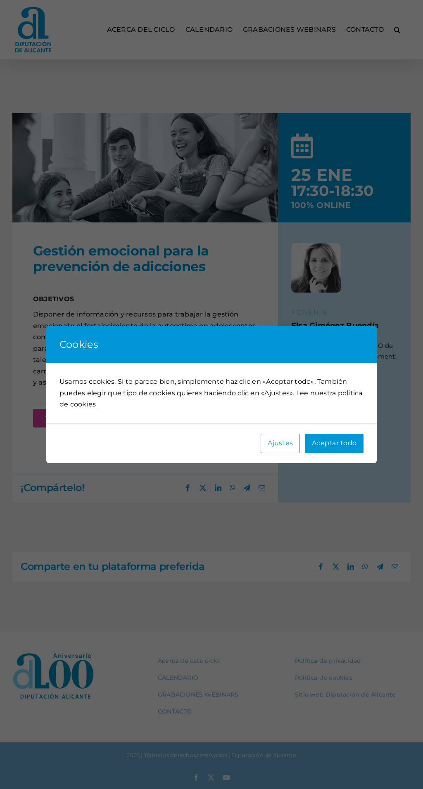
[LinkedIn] (218, 488)
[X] (202, 488)
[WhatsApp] (233, 488)
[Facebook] (188, 488)
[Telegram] (247, 488)
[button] (397, 29)
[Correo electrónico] (261, 488)
